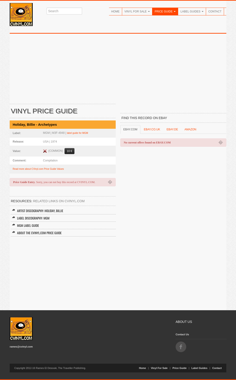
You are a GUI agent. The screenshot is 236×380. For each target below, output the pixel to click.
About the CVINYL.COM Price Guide (37, 232)
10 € (69, 151)
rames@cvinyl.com (21, 346)
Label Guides (192, 11)
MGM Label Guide (25, 225)
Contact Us (182, 334)
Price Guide (165, 11)
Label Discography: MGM (31, 218)
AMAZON (190, 129)
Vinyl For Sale (137, 11)
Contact (214, 11)
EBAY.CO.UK (152, 129)
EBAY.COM (130, 129)
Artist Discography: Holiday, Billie (37, 210)
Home (115, 11)
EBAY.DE (172, 129)
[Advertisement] (118, 68)
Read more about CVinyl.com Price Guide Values (38, 169)
